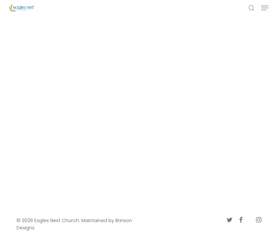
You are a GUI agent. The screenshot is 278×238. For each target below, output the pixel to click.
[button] (264, 8)
